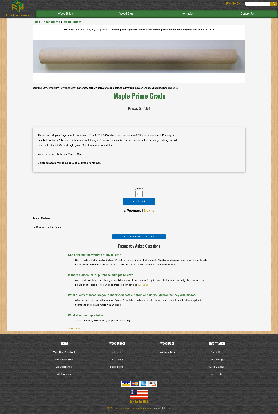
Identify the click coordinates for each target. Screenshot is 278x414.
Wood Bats (126, 13)
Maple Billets (73, 22)
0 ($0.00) (233, 3)
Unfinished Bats (167, 352)
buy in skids (144, 284)
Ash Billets (116, 352)
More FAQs (74, 328)
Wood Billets (66, 13)
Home (36, 22)
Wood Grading (216, 366)
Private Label (216, 374)
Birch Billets (117, 359)
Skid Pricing (216, 359)
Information (187, 13)
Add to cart (139, 201)
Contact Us (248, 13)
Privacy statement (162, 408)
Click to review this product (139, 236)
